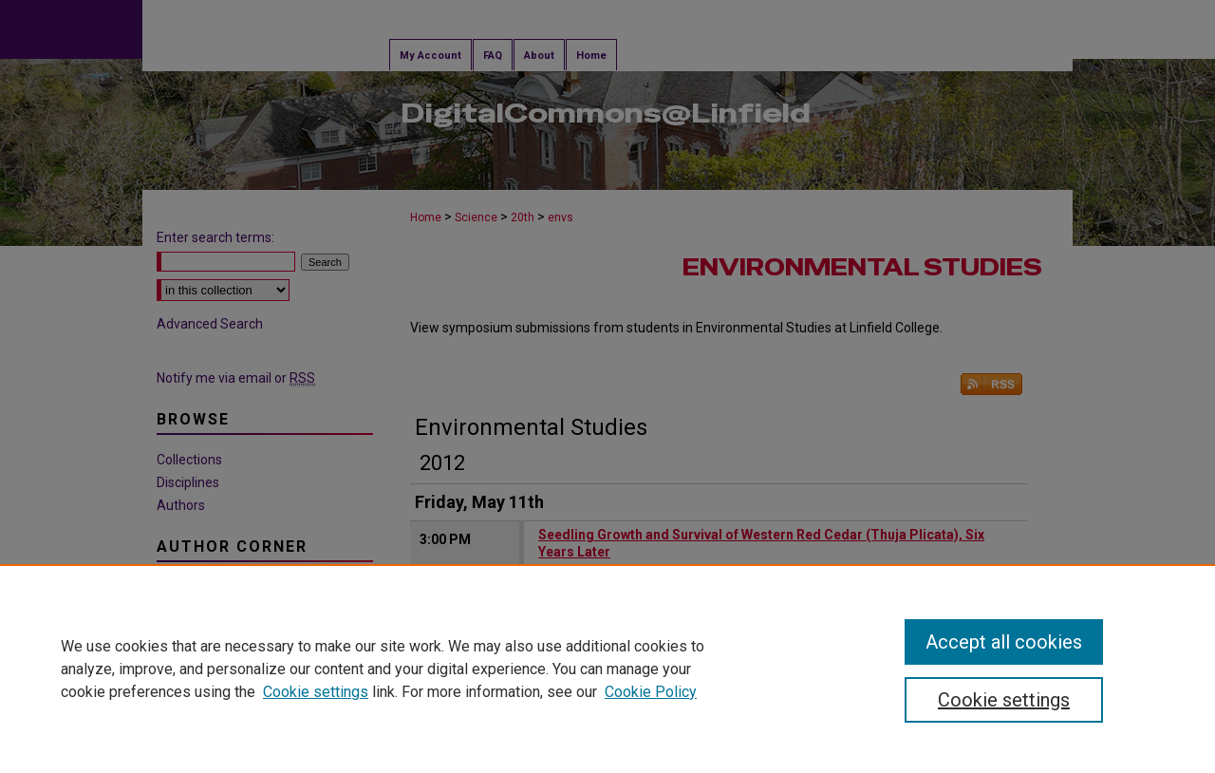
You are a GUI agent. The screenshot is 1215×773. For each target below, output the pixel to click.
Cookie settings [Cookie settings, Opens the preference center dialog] (1004, 699)
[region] (607, 668)
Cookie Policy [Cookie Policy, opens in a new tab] (651, 692)
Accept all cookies (1003, 642)
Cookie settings (315, 692)
